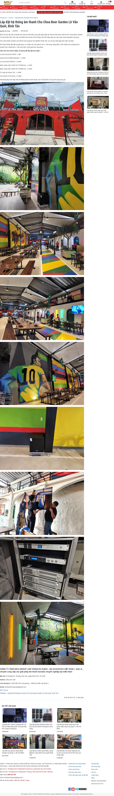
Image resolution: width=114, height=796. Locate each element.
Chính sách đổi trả (73, 769)
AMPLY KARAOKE (77, 7)
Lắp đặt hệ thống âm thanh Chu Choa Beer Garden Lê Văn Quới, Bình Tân (32, 693)
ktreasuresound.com (97, 783)
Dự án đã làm (72, 2)
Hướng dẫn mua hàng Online (77, 763)
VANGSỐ (44, 7)
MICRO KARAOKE (25, 7)
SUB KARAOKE (56, 7)
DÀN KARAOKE (5, 7)
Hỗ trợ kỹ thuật (95, 766)
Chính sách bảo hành (74, 766)
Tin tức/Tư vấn (101, 2)
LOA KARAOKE (15, 7)
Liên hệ (93, 772)
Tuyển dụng (94, 775)
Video (91, 2)
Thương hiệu (95, 763)
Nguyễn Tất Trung (5, 31)
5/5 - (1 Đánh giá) (78, 697)
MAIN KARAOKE (36, 7)
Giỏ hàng (108, 2)
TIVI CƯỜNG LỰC (89, 7)
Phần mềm (94, 769)
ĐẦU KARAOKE (66, 7)
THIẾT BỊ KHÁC (99, 7)
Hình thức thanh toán (74, 772)
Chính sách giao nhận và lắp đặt (78, 775)
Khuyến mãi (82, 2)
